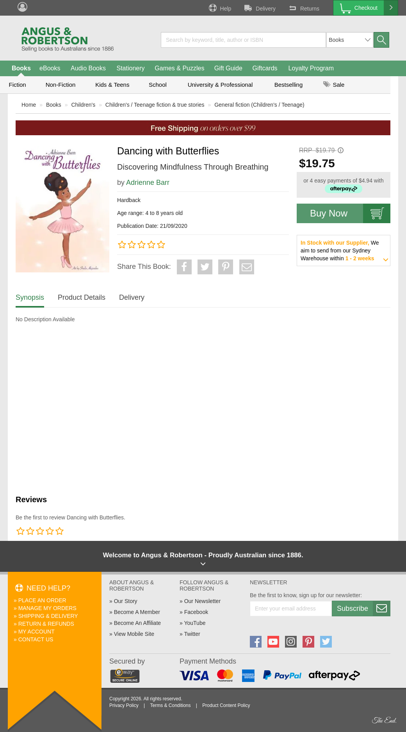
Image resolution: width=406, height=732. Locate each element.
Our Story (125, 601)
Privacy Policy (124, 705)
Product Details (81, 297)
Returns (303, 8)
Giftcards (265, 68)
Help (219, 8)
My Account (36, 631)
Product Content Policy (226, 705)
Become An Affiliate (137, 623)
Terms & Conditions (170, 705)
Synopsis (30, 297)
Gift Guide (228, 68)
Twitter (192, 634)
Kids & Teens (112, 84)
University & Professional (220, 84)
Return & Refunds (46, 624)
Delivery (259, 8)
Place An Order (42, 600)
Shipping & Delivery (48, 616)
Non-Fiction (61, 84)
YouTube (194, 623)
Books (21, 68)
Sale (333, 84)
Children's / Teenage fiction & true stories (155, 105)
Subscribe (363, 608)
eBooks (49, 68)
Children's (83, 105)
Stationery (130, 68)
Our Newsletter (202, 601)
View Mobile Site (134, 634)
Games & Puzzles (179, 68)
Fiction (17, 84)
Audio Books (88, 68)
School (158, 84)
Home (28, 105)
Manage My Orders (47, 608)
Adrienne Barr (147, 182)
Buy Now (350, 213)
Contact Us (35, 639)
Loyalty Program (311, 68)
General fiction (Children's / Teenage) (259, 105)
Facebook (196, 612)
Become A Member (137, 612)
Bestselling (288, 84)
